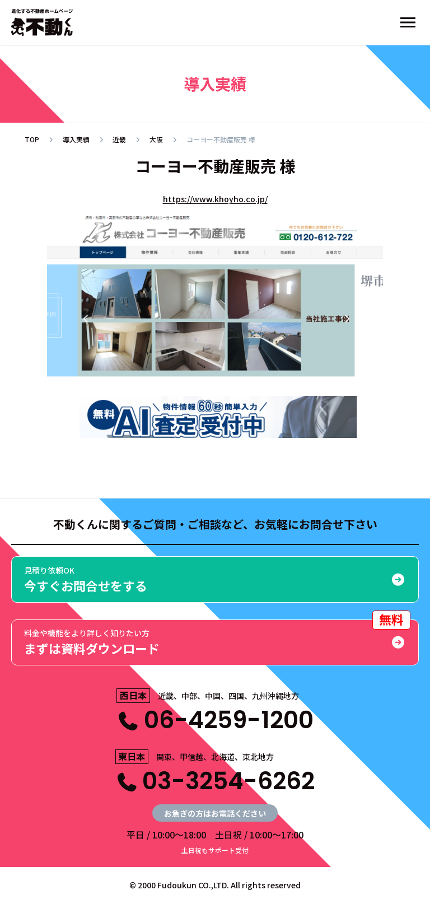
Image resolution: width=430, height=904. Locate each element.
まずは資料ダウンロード (217, 638)
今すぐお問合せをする (215, 579)
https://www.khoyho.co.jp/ (215, 198)
